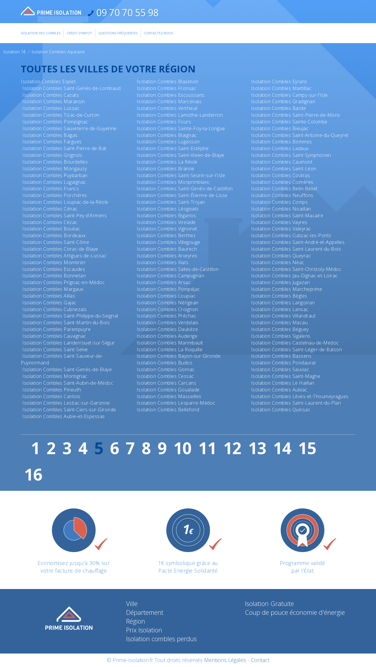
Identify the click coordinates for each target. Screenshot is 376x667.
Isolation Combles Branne (165, 168)
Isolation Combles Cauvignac (54, 336)
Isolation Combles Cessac (165, 376)
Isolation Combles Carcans (167, 383)
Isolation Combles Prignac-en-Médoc (63, 282)
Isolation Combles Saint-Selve (55, 349)
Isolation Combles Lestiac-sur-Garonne (66, 403)
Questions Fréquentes (118, 33)
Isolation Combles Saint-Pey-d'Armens (64, 215)
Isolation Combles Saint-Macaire (287, 215)
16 (33, 474)
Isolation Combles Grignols (52, 155)
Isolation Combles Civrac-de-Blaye (60, 249)
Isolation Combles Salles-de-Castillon (178, 269)
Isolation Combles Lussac (50, 108)
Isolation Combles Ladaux (280, 148)
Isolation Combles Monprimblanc (173, 182)
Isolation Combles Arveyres (167, 255)
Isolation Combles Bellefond (168, 409)
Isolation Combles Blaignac (167, 135)
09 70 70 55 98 (126, 12)
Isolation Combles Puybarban (55, 175)
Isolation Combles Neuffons (282, 195)
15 (307, 448)
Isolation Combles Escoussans (171, 95)
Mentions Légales (225, 659)
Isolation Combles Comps (279, 202)
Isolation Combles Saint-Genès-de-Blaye (67, 369)
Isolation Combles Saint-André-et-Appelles (298, 242)
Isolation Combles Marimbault (170, 343)
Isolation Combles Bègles (279, 296)
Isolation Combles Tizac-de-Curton (60, 115)
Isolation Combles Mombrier (54, 262)
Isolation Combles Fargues (52, 141)
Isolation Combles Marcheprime (286, 289)
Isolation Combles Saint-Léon (283, 168)
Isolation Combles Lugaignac (54, 182)
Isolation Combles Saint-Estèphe (173, 148)
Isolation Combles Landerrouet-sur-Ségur (68, 343)
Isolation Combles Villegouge (168, 242)
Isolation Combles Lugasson (168, 141)
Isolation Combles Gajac (49, 302)
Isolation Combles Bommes (281, 141)
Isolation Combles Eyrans (279, 81)
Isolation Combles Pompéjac (168, 289)
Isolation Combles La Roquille (170, 349)
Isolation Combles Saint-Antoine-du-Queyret (300, 135)
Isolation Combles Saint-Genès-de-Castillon (185, 188)
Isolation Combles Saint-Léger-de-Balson (296, 349)
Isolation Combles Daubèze (167, 329)
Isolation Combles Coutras (280, 175)
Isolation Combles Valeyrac (281, 228)
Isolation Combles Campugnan (170, 275)
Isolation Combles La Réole (167, 162)
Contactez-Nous (158, 33)
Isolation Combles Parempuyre (56, 329)
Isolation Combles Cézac (49, 222)
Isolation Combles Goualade (168, 389)
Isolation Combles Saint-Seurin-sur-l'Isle (181, 175)
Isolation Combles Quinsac (281, 409)
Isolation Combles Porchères (54, 195)
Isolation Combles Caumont (282, 162)
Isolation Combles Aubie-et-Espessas (63, 416)
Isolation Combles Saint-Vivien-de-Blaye (180, 155)
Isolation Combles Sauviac (280, 369)
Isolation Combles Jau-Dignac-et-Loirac (294, 275)
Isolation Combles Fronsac (167, 88)
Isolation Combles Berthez (166, 235)
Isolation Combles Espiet (48, 81)
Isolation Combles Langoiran (283, 302)
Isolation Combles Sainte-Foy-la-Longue (181, 128)
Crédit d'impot (79, 33)
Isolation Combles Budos (165, 362)
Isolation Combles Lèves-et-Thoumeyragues (300, 396)
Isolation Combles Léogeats (168, 209)
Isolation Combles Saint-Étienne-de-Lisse (182, 195)
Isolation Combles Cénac (50, 209)
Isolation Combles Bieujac (280, 128)
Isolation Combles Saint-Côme (55, 242)
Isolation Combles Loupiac (166, 296)
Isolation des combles (40, 33)
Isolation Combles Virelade (166, 222)
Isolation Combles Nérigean (168, 302)
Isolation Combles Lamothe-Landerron (180, 115)
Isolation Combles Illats (163, 262)
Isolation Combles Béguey (280, 329)
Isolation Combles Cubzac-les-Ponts (291, 235)
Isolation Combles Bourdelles (55, 162)
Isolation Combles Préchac (167, 316)
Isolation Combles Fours (164, 121)
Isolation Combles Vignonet (167, 228)
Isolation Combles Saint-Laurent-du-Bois (296, 249)
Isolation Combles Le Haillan (282, 383)
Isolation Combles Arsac (164, 282)
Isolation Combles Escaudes (53, 269)
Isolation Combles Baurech (167, 249)
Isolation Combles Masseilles (169, 396)
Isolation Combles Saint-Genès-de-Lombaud (71, 88)
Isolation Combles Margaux (53, 289)
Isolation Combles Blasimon (168, 81)
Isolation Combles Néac (277, 262)
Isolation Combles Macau (279, 322)
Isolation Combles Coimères (282, 182)
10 (182, 448)
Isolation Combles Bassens (281, 356)
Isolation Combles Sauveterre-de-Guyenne (69, 128)
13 (257, 448)
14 (282, 448)
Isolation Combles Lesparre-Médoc (176, 403)
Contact (260, 659)
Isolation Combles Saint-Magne (286, 376)
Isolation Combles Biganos (166, 215)
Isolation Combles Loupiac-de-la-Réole (65, 202)
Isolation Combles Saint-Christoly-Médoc (296, 269)
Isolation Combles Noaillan (281, 209)
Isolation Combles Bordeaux (54, 235)
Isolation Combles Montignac (54, 376)
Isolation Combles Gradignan (283, 101)
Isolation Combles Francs (50, 188)
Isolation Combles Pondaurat (283, 362)
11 (207, 448)
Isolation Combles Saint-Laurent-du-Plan (296, 403)
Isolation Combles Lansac (280, 309)
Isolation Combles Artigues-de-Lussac (64, 255)
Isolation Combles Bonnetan (54, 275)
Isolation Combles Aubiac (279, 389)
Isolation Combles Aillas (48, 296)
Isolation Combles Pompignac (55, 121)
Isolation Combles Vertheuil (167, 108)
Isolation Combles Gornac (166, 369)
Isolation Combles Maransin (53, 101)
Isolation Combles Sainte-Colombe (289, 121)
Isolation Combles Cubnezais (54, 309)
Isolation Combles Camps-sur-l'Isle (289, 95)
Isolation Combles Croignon (167, 309)
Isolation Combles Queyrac (281, 255)
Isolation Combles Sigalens (281, 336)
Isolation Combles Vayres (279, 222)
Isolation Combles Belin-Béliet (284, 188)
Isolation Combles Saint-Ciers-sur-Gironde (69, 409)
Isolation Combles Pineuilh (51, 389)
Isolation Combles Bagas (50, 135)
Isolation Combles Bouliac (51, 228)
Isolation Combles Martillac (281, 88)
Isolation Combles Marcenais (169, 101)
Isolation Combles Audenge (167, 336)
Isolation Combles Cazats (50, 95)
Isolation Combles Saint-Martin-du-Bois (66, 322)
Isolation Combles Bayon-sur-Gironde (179, 356)
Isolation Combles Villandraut (283, 316)
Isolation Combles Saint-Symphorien (291, 155)
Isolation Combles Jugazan (280, 282)
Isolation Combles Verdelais (168, 322)
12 (232, 448)
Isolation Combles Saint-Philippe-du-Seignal (70, 316)
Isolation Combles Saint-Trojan (171, 202)
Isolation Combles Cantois (51, 396)
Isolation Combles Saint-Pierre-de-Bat (64, 148)
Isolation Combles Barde (278, 108)
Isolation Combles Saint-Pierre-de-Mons (295, 115)
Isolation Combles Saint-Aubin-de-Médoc (67, 383)
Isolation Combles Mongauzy (54, 168)
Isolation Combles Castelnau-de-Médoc (295, 343)
